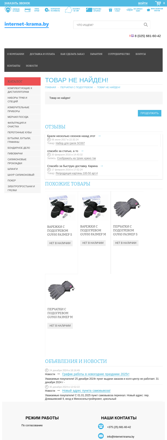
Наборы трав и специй (17, 99)
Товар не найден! (108, 87)
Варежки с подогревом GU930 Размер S (59, 227)
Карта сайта (85, 409)
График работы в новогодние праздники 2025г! (95, 291)
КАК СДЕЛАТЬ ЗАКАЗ (119, 381)
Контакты (13, 65)
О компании (15, 54)
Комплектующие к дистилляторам (20, 90)
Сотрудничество (119, 54)
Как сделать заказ (72, 54)
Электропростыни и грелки (21, 188)
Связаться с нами (63, 409)
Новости (32, 65)
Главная (50, 87)
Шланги (13, 169)
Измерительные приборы (18, 109)
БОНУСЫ (119, 390)
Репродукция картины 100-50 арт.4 (77, 173)
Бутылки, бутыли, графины (19, 140)
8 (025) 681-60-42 (148, 36)
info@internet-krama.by (120, 354)
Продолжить (149, 113)
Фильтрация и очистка (17, 124)
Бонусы (140, 54)
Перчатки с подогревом (76, 87)
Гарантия (96, 54)
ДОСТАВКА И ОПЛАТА (119, 386)
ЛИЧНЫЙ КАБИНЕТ (119, 377)
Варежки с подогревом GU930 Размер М (88, 229)
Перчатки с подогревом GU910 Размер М (147, 229)
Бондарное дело (19, 148)
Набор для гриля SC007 (70, 143)
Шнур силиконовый (21, 175)
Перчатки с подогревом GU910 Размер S (118, 227)
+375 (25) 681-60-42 (119, 344)
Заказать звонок (17, 3)
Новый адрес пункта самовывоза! (86, 308)
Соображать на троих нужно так (76, 158)
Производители (105, 409)
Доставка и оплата (42, 54)
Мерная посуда (18, 117)
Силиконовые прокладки (17, 161)
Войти (142, 3)
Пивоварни (15, 153)
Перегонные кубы (20, 132)
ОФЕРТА (119, 394)
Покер (12, 180)
